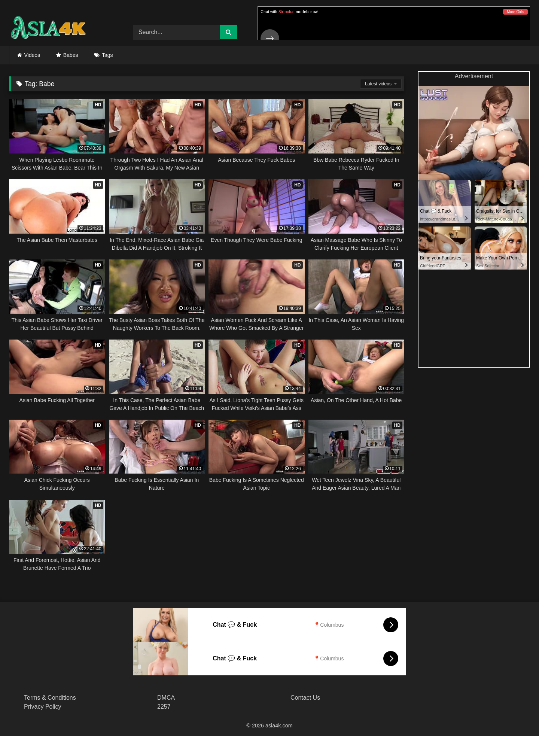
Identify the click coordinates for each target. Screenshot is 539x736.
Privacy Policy (42, 706)
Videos (32, 55)
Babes (70, 55)
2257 (164, 706)
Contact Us (305, 697)
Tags (107, 55)
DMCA (166, 697)
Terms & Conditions (50, 697)
